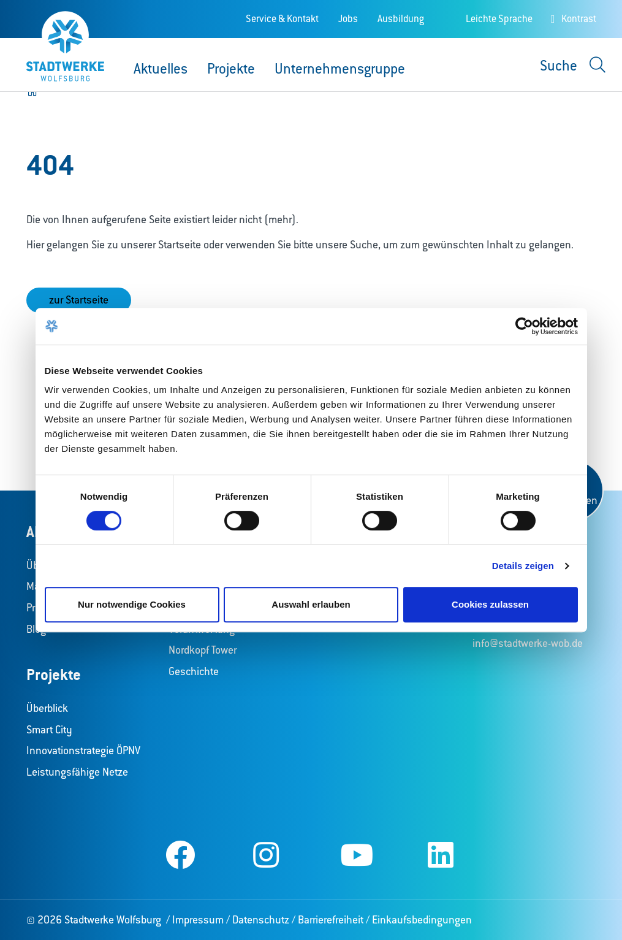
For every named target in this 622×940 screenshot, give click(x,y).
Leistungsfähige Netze (77, 772)
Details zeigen (523, 565)
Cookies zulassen (490, 604)
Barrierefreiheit (330, 920)
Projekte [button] (231, 69)
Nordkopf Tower (203, 650)
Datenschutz (260, 920)
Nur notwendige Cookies (132, 604)
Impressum (198, 920)
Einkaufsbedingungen (422, 920)
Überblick (47, 708)
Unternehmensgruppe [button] (340, 69)
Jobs (348, 18)
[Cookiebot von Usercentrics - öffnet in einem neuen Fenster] (524, 326)
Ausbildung (400, 18)
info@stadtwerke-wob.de (527, 643)
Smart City (49, 729)
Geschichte (194, 671)
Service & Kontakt (282, 18)
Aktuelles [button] (161, 69)
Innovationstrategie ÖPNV (83, 750)
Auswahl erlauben (310, 604)
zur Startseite (78, 300)
